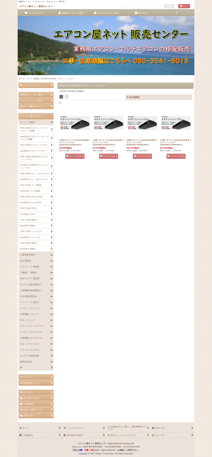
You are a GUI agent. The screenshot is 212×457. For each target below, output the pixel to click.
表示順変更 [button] (133, 97)
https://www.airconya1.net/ (121, 443)
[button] (176, 13)
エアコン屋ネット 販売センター (36, 6)
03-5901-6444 (114, 446)
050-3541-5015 (95, 446)
